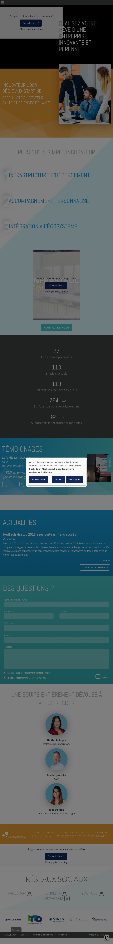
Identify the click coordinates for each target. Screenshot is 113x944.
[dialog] (56, 472)
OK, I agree (74, 479)
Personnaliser (38, 479)
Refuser (58, 479)
